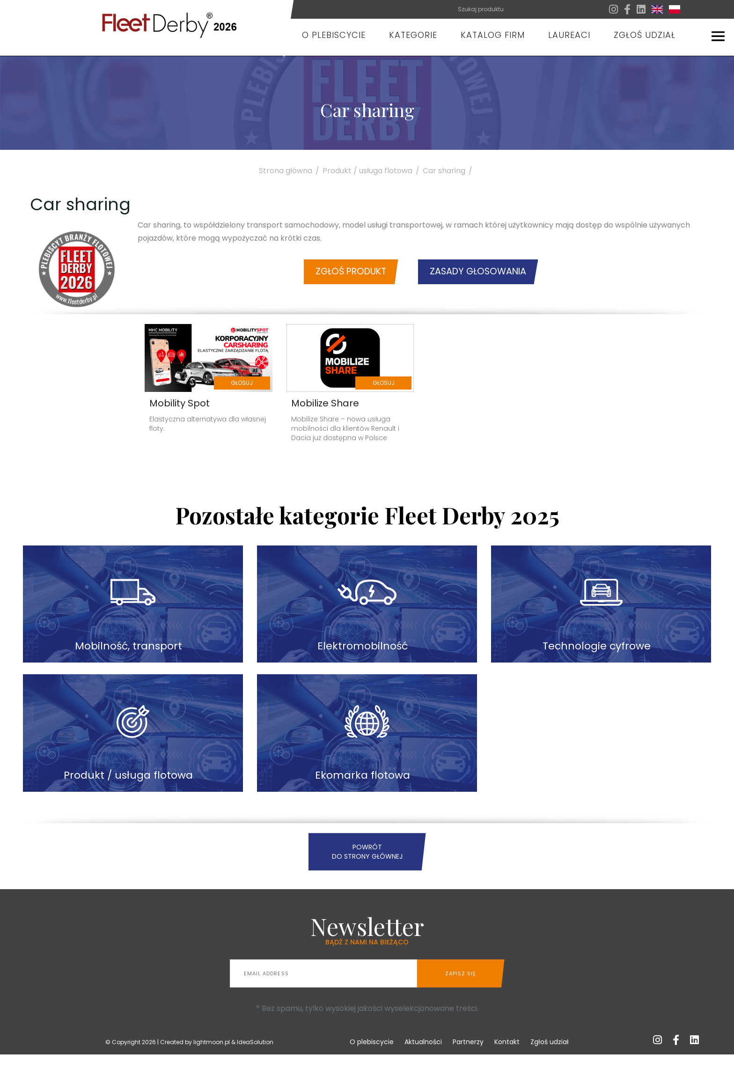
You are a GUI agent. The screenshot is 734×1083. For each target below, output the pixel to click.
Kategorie (413, 35)
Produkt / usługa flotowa (373, 170)
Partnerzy (468, 1070)
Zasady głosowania (494, 278)
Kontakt (507, 1070)
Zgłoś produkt (332, 278)
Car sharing (449, 170)
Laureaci (569, 35)
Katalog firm (493, 35)
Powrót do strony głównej (367, 880)
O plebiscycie (334, 35)
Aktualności (423, 1070)
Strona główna (291, 170)
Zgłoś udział (644, 35)
